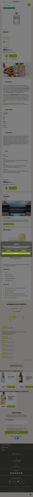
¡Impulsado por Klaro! (27, 255)
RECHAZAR (8, 250)
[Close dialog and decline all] (30, 242)
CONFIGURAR (23, 250)
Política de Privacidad (15, 247)
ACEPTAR (16, 253)
